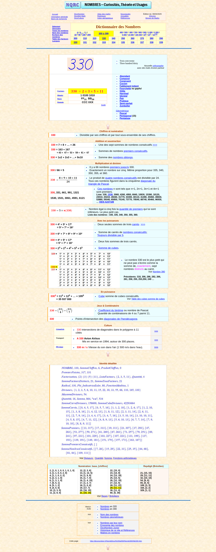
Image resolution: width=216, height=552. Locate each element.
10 (75, 35)
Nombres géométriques (111, 517)
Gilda (122, 91)
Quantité (99, 458)
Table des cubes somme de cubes (148, 299)
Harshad (124, 93)
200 (89, 35)
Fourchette (125, 88)
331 (85, 42)
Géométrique (122, 111)
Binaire (60, 95)
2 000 (156, 32)
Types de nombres (60, 31)
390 (161, 38)
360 (132, 38)
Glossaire (56, 29)
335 (123, 42)
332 (94, 42)
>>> (155, 144)
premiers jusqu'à (119, 167)
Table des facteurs (60, 39)
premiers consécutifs (135, 151)
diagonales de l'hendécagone (120, 318)
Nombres (104, 506)
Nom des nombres (60, 33)
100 (84, 35)
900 (144, 32)
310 (85, 38)
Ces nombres (105, 188)
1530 (110, 194)
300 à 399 (104, 33)
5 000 (124, 35)
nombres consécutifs (134, 232)
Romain (60, 102)
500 (125, 32)
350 (123, 38)
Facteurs (60, 91)
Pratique (124, 101)
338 (151, 42)
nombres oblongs (123, 157)
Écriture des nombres (57, 36)
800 (140, 32)
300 (75, 38)
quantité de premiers (131, 209)
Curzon (123, 83)
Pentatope (125, 118)
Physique (59, 347)
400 (121, 32)
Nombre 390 (159, 272)
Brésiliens (114, 496)
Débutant (56, 26)
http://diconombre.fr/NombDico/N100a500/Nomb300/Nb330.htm (116, 541)
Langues (56, 41)
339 (161, 42)
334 (113, 42)
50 (79, 35)
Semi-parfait (126, 103)
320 (94, 38)
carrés (135, 224)
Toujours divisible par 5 (110, 235)
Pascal (123, 113)
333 (104, 42)
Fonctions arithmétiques (125, 458)
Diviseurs (88, 458)
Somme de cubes (108, 247)
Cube (101, 296)
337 (142, 42)
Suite (103, 105)
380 (151, 38)
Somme (108, 458)
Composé (125, 78)
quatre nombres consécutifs (121, 177)
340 (113, 38)
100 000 (138, 35)
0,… (81, 32)
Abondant (125, 76)
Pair (122, 98)
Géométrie (60, 329)
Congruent (125, 81)
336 (132, 42)
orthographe (158, 66)
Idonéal (123, 96)
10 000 (131, 35)
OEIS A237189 (106, 202)
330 (104, 38)
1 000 (150, 32)
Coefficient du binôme (110, 310)
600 (131, 32)
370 (142, 38)
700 (135, 32)
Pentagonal (126, 116)
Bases (59, 99)
